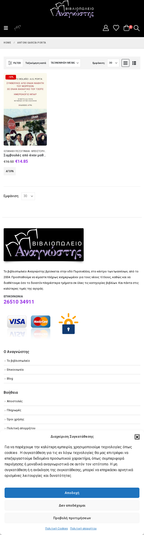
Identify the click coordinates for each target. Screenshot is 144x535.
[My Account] (105, 28)
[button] (137, 437)
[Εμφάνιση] (113, 63)
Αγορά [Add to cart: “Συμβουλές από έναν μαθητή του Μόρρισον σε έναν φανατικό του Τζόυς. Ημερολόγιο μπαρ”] (10, 171)
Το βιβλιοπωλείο (18, 360)
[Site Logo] (72, 9)
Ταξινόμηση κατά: (35, 63)
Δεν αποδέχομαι (72, 505)
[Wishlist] (116, 28)
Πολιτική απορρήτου (83, 528)
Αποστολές (15, 401)
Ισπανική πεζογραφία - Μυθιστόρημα (26, 151)
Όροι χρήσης (15, 419)
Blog (10, 378)
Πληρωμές (14, 410)
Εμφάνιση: (99, 63)
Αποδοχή (72, 493)
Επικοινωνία (15, 369)
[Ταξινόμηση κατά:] (65, 63)
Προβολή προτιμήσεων (72, 518)
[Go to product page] (25, 109)
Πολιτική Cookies (56, 528)
